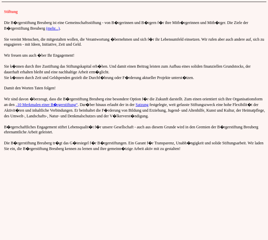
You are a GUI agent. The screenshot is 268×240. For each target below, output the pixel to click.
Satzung (141, 104)
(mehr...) (53, 28)
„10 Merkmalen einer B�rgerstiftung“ (47, 104)
